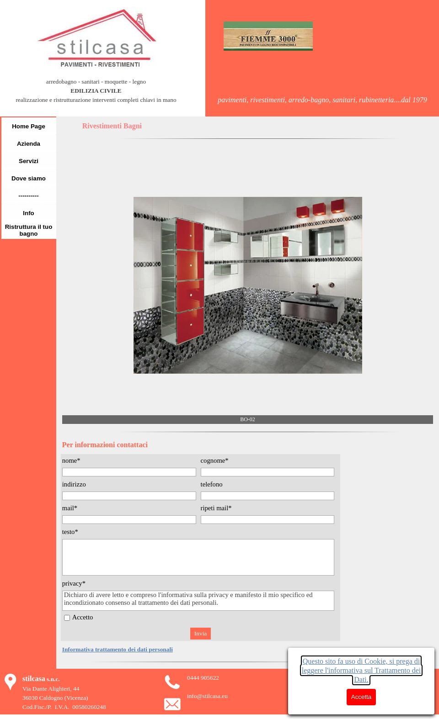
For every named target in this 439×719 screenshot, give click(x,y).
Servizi (28, 161)
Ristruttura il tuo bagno (29, 230)
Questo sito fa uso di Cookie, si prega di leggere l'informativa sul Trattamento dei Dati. (361, 670)
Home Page (28, 126)
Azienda (28, 143)
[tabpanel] (96, 95)
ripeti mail (216, 508)
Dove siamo (28, 178)
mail (69, 508)
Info (28, 213)
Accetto (82, 617)
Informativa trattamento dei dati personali (117, 649)
